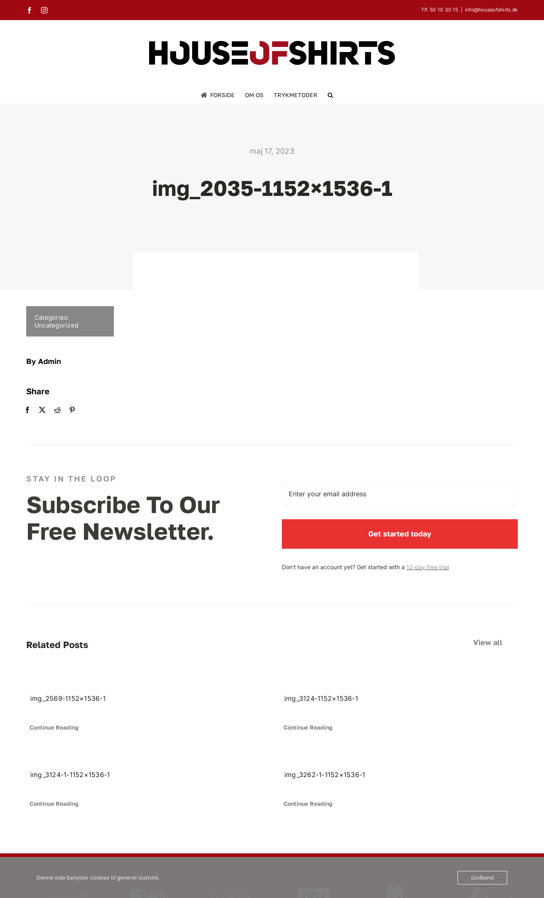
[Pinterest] (66, 410)
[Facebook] (21, 410)
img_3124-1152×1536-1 (321, 698)
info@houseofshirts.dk (491, 10)
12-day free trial (427, 573)
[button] (330, 95)
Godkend (482, 877)
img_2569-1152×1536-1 (68, 698)
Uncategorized (51, 325)
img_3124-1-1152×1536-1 (70, 775)
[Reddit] (51, 410)
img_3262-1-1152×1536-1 (324, 775)
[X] (36, 410)
